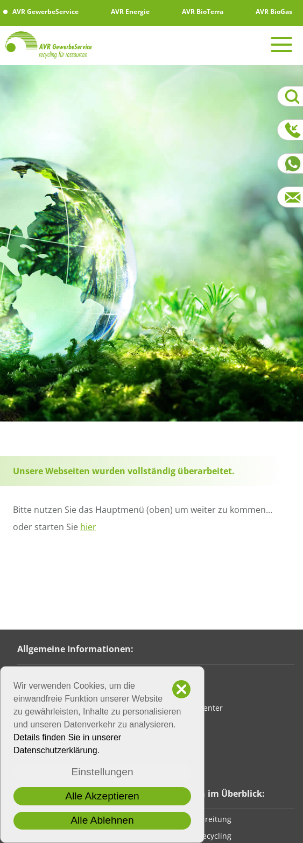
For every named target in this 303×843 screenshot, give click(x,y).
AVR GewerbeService (41, 12)
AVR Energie (126, 12)
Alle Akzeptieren (102, 796)
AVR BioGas (269, 12)
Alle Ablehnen (102, 820)
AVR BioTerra (198, 12)
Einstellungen (102, 771)
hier (88, 527)
